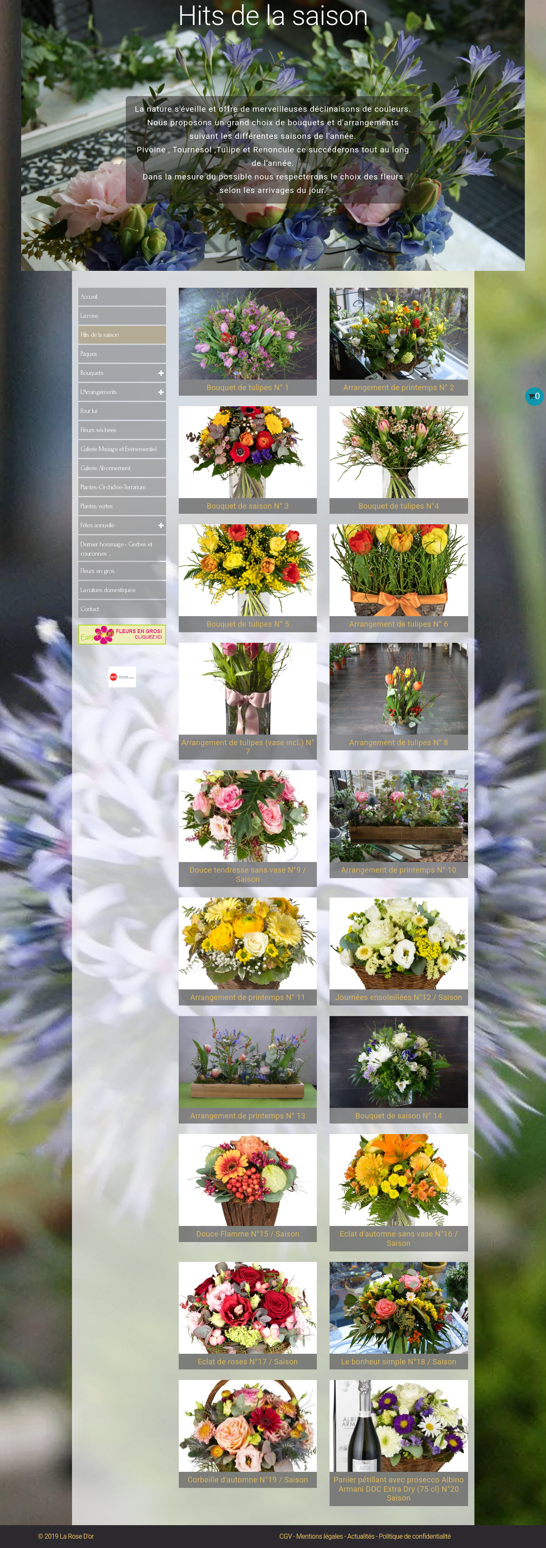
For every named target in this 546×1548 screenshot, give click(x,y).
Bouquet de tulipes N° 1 (248, 387)
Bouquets (91, 373)
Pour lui (88, 411)
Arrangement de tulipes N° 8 (399, 742)
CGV (286, 1536)
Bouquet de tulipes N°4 (398, 505)
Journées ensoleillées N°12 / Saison (399, 997)
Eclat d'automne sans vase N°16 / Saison (399, 1238)
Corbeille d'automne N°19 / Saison (248, 1479)
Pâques (88, 354)
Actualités (360, 1536)
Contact (89, 609)
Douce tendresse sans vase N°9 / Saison (248, 874)
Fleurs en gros (97, 571)
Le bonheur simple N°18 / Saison (398, 1361)
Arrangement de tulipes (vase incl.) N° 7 (247, 747)
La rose (89, 316)
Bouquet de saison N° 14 (398, 1115)
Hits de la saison (99, 335)
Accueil (88, 296)
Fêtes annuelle (97, 525)
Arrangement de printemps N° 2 (398, 387)
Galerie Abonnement (105, 468)
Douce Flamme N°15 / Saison (247, 1233)
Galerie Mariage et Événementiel (118, 449)
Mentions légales (319, 1536)
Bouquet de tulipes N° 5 (248, 624)
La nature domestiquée (107, 590)
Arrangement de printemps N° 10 (398, 869)
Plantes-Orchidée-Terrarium (113, 487)
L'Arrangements (98, 392)
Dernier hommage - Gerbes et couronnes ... (116, 548)
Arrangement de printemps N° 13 (247, 1115)
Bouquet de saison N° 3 (248, 505)
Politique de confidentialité (415, 1536)
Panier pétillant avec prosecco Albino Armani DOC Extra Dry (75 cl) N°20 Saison (399, 1488)
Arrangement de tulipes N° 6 (399, 624)
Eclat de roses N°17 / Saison (248, 1361)
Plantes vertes (96, 506)
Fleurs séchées (98, 430)
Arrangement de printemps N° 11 (247, 997)
